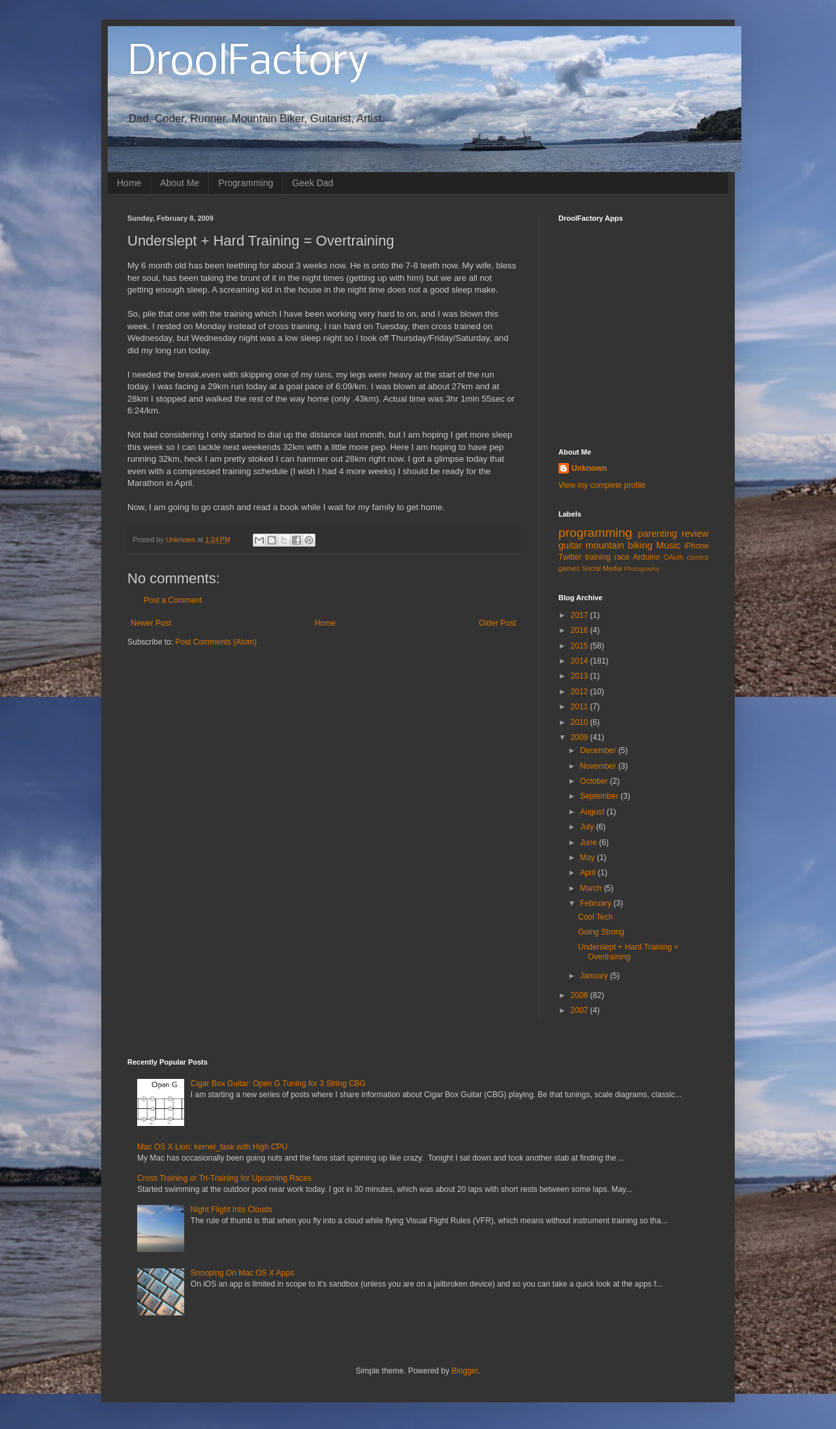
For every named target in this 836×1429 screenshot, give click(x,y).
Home (129, 183)
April (589, 872)
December (599, 750)
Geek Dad (312, 183)
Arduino (646, 557)
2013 (580, 676)
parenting (657, 533)
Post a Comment (173, 600)
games (568, 568)
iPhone (696, 546)
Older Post (497, 623)
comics (697, 557)
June (589, 842)
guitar (570, 545)
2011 (580, 706)
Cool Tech (595, 917)
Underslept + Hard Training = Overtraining (628, 951)
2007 (580, 1010)
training (598, 557)
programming (595, 532)
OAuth (674, 557)
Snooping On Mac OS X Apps (242, 1272)
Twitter (569, 557)
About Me (179, 183)
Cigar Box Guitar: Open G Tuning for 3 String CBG (278, 1083)
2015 (580, 645)
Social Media (601, 568)
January (595, 975)
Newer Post (151, 623)
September (600, 796)
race (621, 557)
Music (668, 545)
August (593, 811)
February (596, 903)
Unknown (589, 468)
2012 (580, 691)
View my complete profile (601, 485)
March (592, 888)
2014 (580, 661)
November (599, 766)
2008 (580, 995)
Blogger (464, 1370)
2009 (580, 737)
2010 (580, 722)
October (595, 781)
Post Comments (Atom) (216, 642)
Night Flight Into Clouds (231, 1209)
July (588, 826)
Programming (245, 183)
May (588, 857)
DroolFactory (248, 62)
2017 (580, 615)
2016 (580, 630)
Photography (641, 568)
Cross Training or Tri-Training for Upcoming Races (224, 1178)
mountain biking (619, 545)
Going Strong (601, 932)
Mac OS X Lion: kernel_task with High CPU (212, 1146)
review (695, 533)
